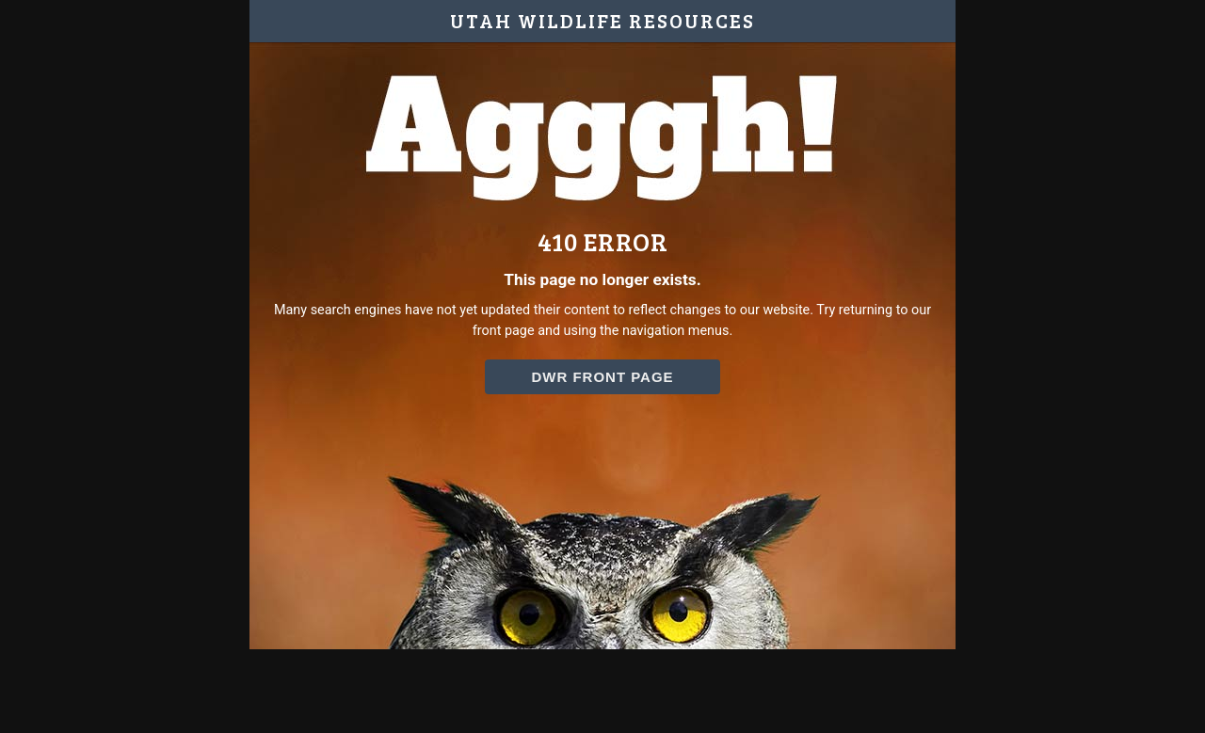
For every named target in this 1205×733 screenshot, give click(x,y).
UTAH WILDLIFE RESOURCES (602, 21)
